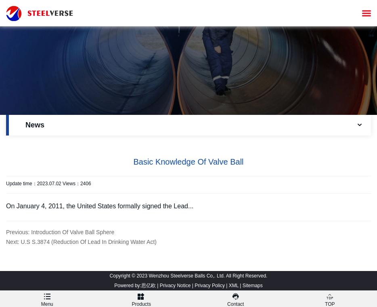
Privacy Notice (175, 285)
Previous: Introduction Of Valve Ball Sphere (60, 232)
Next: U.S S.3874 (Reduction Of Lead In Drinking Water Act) (81, 242)
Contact (235, 298)
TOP (330, 298)
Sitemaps (253, 285)
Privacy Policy (210, 285)
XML (234, 285)
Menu (47, 298)
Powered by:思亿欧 (135, 285)
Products (141, 298)
